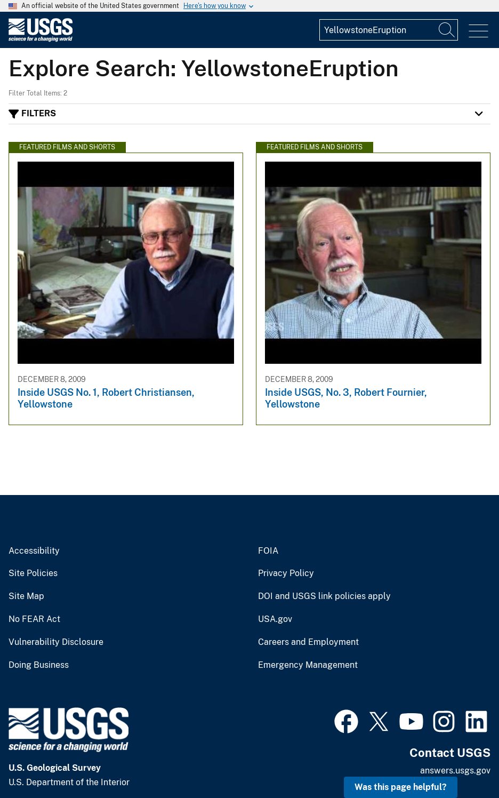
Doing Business (39, 665)
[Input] (388, 30)
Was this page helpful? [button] (401, 787)
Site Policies (33, 573)
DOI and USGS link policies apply (324, 596)
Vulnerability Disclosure (56, 642)
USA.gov (275, 619)
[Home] (41, 39)
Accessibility (34, 551)
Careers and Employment (308, 642)
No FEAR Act (34, 619)
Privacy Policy (286, 573)
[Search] (447, 30)
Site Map (26, 596)
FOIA (268, 551)
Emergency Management (308, 665)
